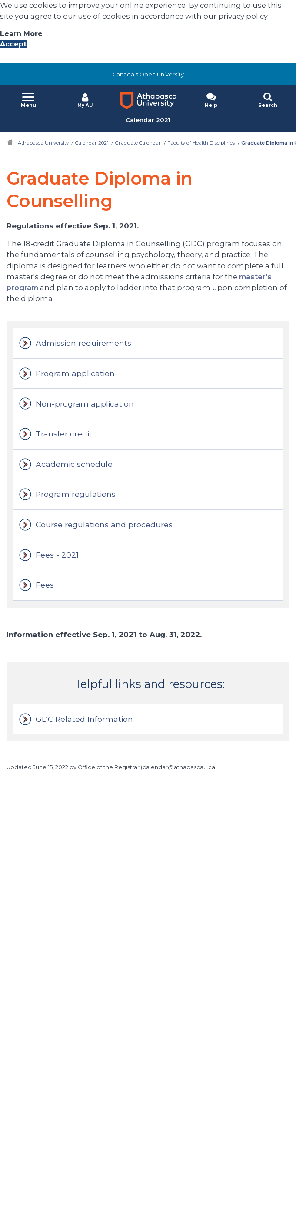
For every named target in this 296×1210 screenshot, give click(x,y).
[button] (28, 100)
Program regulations (76, 494)
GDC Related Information (84, 719)
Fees (45, 584)
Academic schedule (74, 464)
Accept (13, 44)
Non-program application (85, 403)
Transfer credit (64, 433)
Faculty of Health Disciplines (201, 143)
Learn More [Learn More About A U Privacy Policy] (21, 34)
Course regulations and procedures (104, 524)
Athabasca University (43, 143)
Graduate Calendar (138, 143)
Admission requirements (83, 342)
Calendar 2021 (92, 143)
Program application (75, 373)
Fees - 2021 (57, 554)
